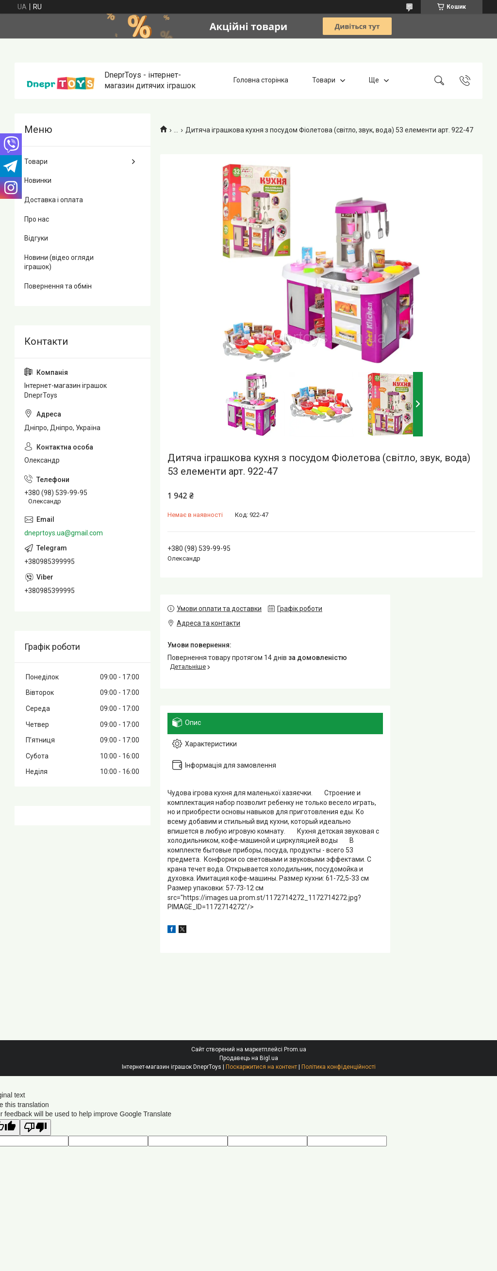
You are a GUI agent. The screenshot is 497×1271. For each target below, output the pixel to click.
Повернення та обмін (58, 286)
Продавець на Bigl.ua (248, 1058)
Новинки (37, 180)
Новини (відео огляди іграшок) (59, 262)
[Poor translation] (35, 1127)
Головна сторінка (260, 80)
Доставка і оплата (53, 200)
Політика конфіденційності (338, 1066)
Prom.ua (295, 1049)
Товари (323, 80)
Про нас (36, 219)
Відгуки (36, 238)
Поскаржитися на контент (261, 1066)
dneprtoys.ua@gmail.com (63, 533)
